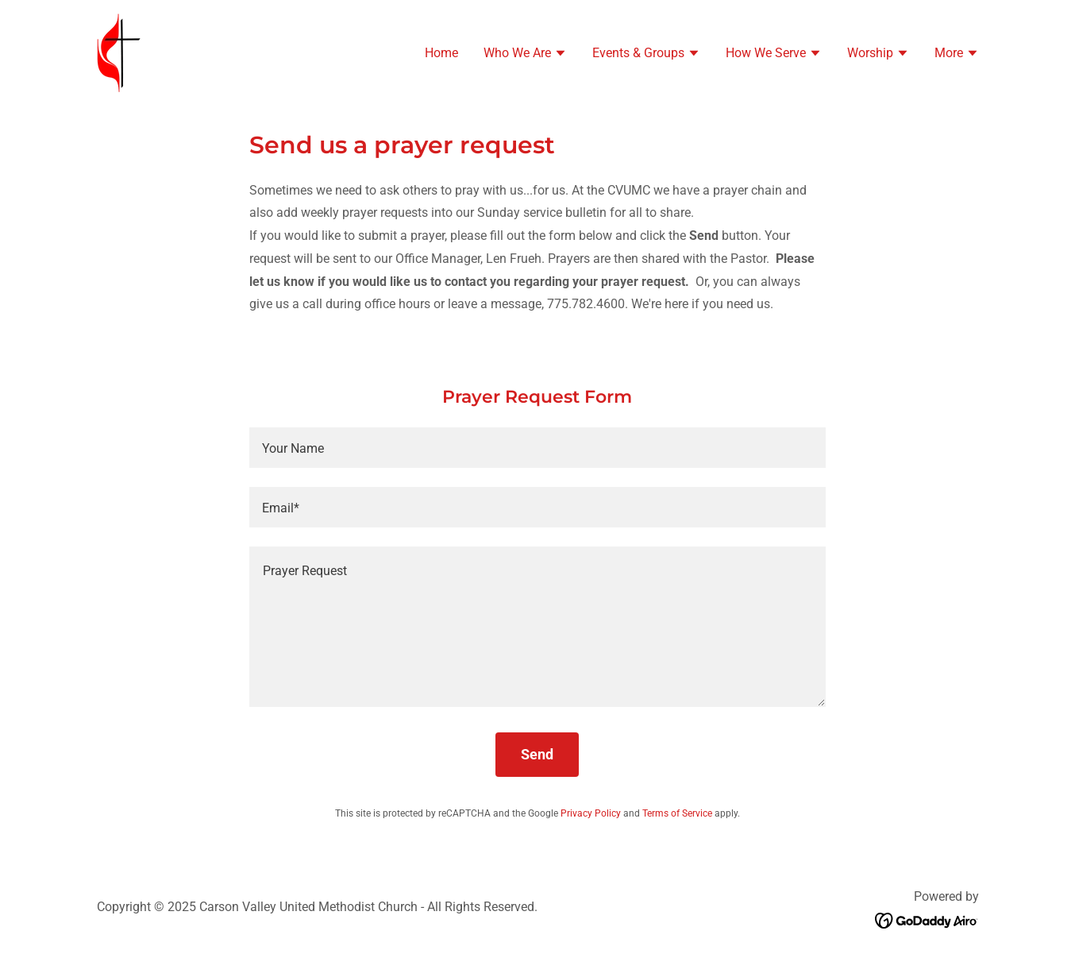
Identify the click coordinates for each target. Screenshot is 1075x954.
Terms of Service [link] (677, 813)
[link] (118, 51)
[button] (525, 55)
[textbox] (537, 447)
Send (537, 754)
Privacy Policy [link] (591, 813)
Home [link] (441, 52)
